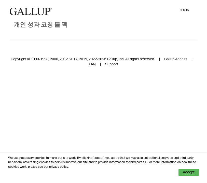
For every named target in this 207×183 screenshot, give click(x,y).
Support (111, 64)
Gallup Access (175, 59)
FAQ (92, 64)
